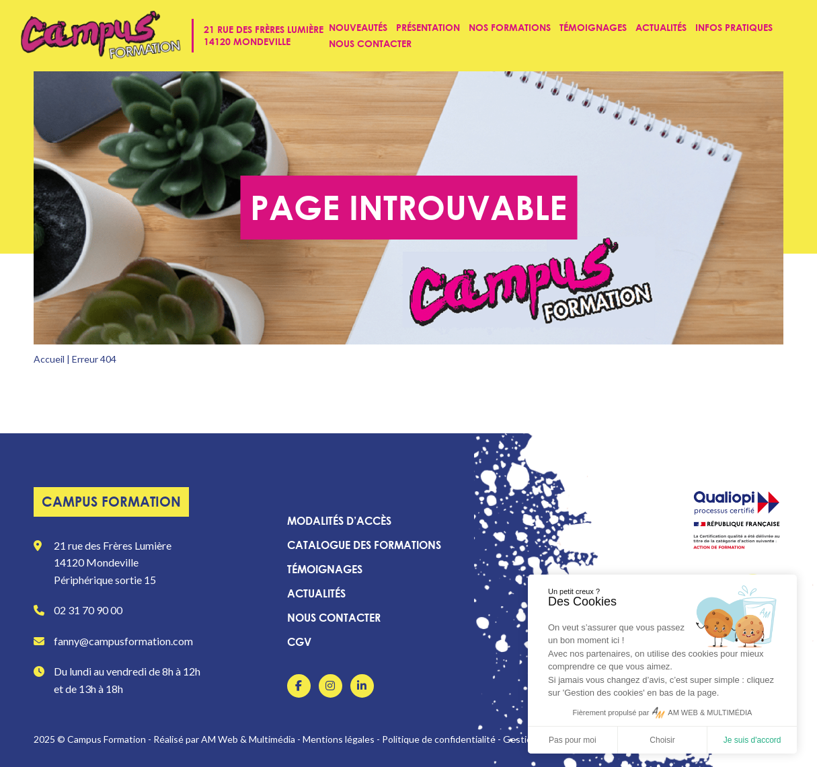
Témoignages (593, 27)
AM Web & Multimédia (248, 739)
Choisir (662, 740)
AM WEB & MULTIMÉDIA (710, 712)
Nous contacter (370, 43)
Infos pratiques (734, 27)
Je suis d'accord (752, 740)
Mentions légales (339, 739)
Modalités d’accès (339, 520)
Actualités (661, 27)
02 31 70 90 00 (88, 610)
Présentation (428, 27)
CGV (299, 641)
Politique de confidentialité (439, 739)
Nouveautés (358, 27)
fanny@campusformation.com (123, 640)
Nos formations (510, 27)
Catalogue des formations (364, 545)
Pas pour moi (572, 740)
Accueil (49, 359)
